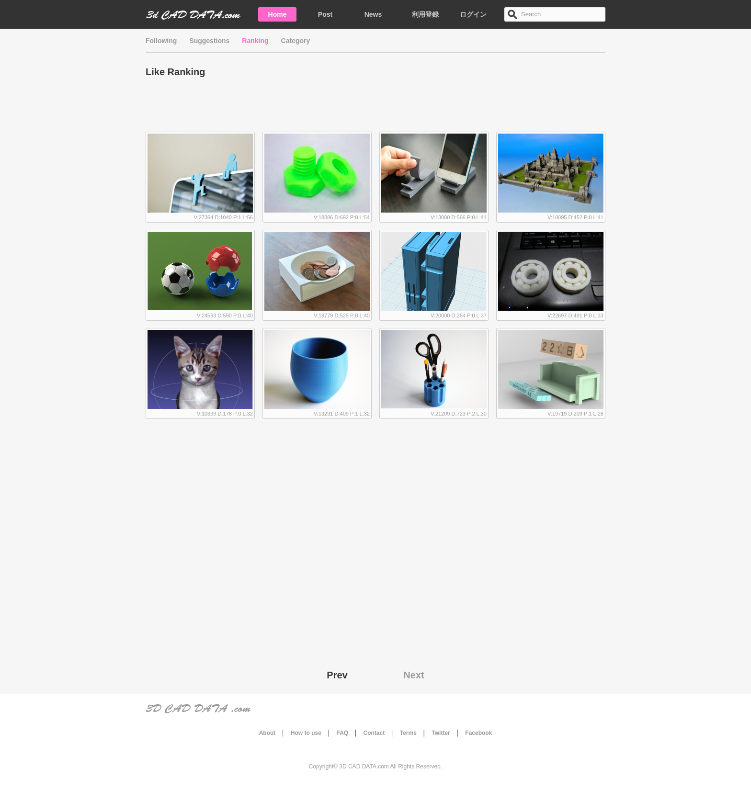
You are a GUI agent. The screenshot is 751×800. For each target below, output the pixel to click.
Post (325, 14)
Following (161, 41)
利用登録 (425, 14)
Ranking (255, 41)
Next (413, 675)
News (373, 14)
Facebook (478, 733)
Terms (408, 733)
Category (295, 41)
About (267, 733)
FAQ (342, 733)
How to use (306, 733)
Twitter (441, 733)
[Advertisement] (375, 107)
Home (277, 14)
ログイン (473, 14)
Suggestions (209, 41)
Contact (374, 733)
